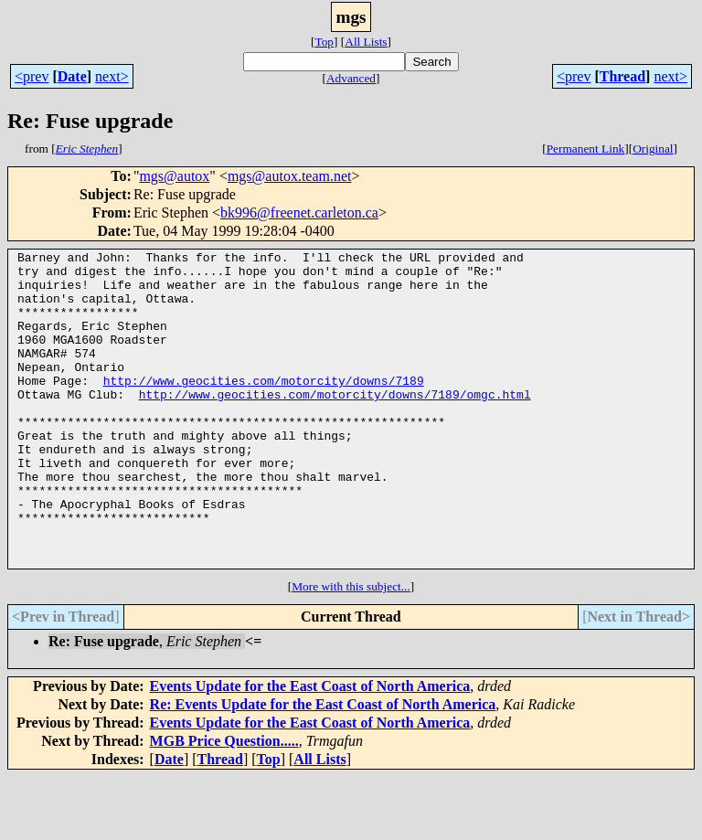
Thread (622, 76)
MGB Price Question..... (224, 804)
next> (112, 76)
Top (324, 41)
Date (72, 76)
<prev (31, 76)
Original (653, 148)
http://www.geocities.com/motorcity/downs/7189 (263, 407)
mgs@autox (174, 176)
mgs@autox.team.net (290, 176)
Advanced (351, 78)
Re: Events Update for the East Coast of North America (323, 767)
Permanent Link (586, 148)
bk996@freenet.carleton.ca (299, 212)
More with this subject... (351, 649)
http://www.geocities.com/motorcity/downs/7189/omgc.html (335, 424)
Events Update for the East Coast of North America (310, 749)
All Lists (366, 41)
